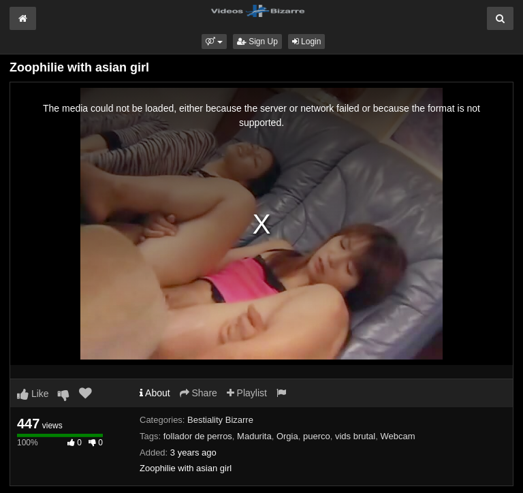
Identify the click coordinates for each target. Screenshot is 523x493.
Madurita (254, 436)
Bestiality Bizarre (220, 420)
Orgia (287, 436)
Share (198, 392)
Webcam (397, 436)
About (155, 392)
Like (33, 393)
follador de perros (197, 436)
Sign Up (257, 41)
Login (306, 41)
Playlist (247, 392)
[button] (214, 41)
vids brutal (355, 436)
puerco (316, 436)
